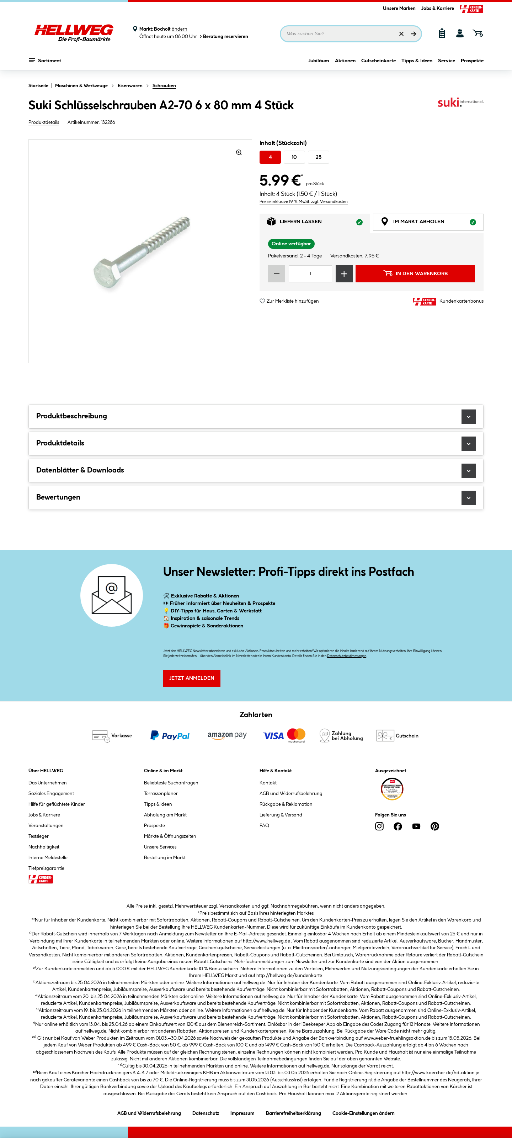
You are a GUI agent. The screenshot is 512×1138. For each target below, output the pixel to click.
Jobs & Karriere (437, 8)
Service (446, 63)
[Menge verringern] (276, 273)
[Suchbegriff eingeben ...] (351, 33)
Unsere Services (160, 847)
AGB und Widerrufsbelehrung (291, 794)
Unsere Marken (399, 8)
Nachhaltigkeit (43, 847)
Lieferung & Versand (281, 815)
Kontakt (268, 783)
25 (318, 157)
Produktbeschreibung (256, 416)
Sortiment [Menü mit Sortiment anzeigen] (45, 62)
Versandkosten (235, 906)
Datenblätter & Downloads (256, 471)
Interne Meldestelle (48, 858)
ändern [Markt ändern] (179, 29)
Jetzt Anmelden (191, 678)
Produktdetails (43, 122)
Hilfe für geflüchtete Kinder (56, 804)
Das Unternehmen (47, 783)
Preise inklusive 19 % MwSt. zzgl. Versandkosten (304, 202)
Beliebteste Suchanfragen (171, 783)
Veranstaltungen (46, 826)
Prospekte (472, 63)
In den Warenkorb (415, 273)
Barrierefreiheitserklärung (293, 1112)
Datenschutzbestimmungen (346, 656)
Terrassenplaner (161, 794)
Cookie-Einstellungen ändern (363, 1112)
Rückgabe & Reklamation (286, 804)
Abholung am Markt (165, 815)
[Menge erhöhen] (344, 273)
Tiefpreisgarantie (46, 868)
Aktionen (345, 63)
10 (294, 157)
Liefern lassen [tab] (318, 223)
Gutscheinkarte (378, 63)
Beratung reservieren (223, 36)
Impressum (242, 1112)
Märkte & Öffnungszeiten (170, 836)
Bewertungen (256, 498)
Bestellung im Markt (165, 858)
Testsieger (38, 836)
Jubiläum (318, 63)
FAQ (264, 826)
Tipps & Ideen (416, 63)
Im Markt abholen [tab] (432, 223)
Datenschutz (205, 1112)
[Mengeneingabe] (310, 273)
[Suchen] (413, 33)
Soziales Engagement (51, 794)
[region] (140, 251)
